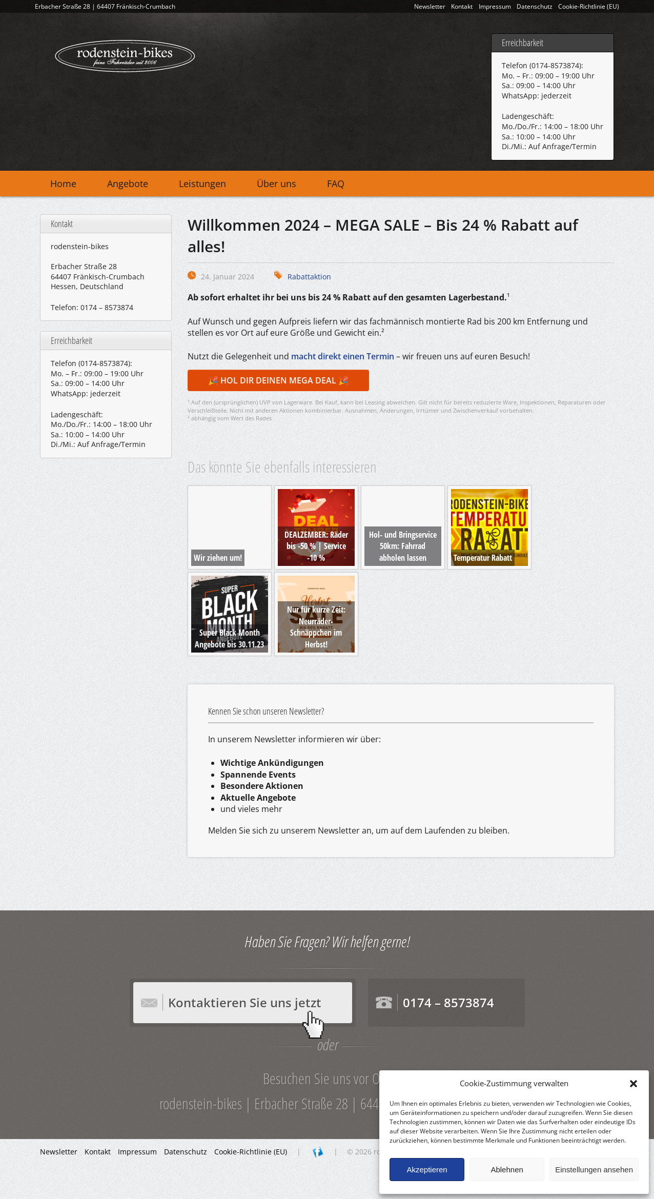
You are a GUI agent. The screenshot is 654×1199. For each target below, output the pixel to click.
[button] (633, 1084)
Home (63, 183)
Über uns (276, 183)
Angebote (127, 183)
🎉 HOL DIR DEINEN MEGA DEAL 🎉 (278, 380)
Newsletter (429, 6)
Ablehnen (506, 1169)
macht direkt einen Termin (342, 356)
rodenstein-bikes (124, 54)
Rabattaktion (309, 276)
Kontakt (462, 6)
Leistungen (202, 183)
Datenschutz (535, 6)
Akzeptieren (426, 1169)
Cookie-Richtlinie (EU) (588, 6)
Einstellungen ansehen (594, 1169)
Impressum (495, 6)
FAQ (335, 183)
